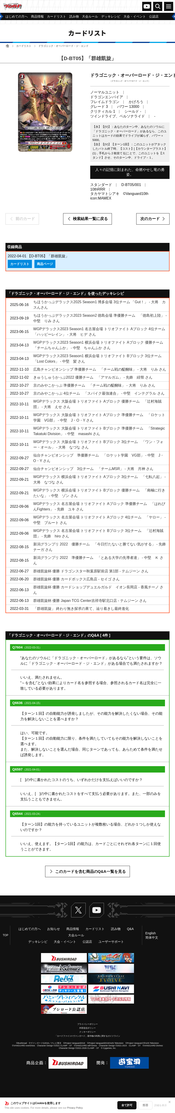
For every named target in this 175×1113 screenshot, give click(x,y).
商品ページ (45, 264)
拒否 (145, 1105)
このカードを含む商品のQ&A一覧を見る (90, 871)
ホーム (7, 46)
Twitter (78, 910)
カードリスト (23, 46)
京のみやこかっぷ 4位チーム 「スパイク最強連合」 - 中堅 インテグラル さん (99, 393)
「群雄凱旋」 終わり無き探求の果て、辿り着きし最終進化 (81, 609)
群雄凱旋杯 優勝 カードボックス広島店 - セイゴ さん (76, 579)
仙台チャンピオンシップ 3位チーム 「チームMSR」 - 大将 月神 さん (93, 469)
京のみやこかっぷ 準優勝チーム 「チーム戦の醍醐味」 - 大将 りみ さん (94, 385)
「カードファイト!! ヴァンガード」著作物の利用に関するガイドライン (87, 1036)
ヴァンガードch (146, 6)
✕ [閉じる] (169, 1102)
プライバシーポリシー (87, 1024)
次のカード (150, 219)
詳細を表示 (160, 1105)
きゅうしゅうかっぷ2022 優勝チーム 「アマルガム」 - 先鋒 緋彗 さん (92, 377)
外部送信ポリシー (87, 1028)
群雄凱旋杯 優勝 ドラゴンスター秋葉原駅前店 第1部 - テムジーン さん (90, 571)
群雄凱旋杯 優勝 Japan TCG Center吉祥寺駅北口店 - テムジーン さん (90, 601)
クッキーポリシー (87, 1032)
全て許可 (126, 1105)
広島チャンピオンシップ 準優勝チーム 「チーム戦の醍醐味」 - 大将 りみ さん (99, 369)
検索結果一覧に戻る (90, 219)
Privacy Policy (75, 1107)
